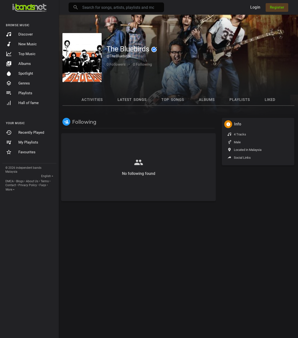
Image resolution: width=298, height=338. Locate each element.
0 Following (142, 64)
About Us (32, 181)
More (9, 189)
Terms (45, 181)
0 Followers (116, 64)
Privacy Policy (27, 185)
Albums (18, 64)
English (46, 176)
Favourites (21, 152)
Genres (18, 83)
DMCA (9, 181)
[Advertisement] (258, 242)
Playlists (19, 93)
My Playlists (22, 142)
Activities (92, 99)
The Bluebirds (132, 49)
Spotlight (19, 73)
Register (277, 7)
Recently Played (25, 132)
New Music (21, 44)
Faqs (42, 185)
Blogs (20, 181)
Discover (19, 34)
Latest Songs (132, 99)
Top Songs (172, 99)
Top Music (21, 54)
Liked (270, 99)
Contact (10, 185)
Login (255, 7)
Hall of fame (22, 103)
